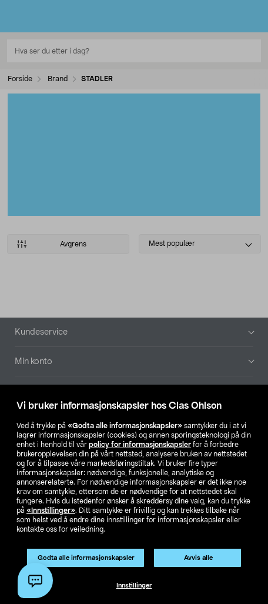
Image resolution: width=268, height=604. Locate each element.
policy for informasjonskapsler (140, 444)
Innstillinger (134, 585)
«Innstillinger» (50, 510)
